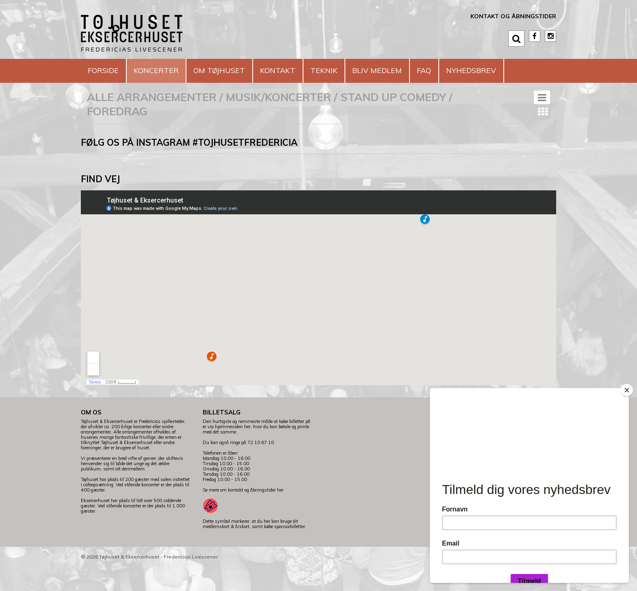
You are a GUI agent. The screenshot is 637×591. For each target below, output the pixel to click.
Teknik (354, 70)
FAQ (467, 70)
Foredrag (117, 135)
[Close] (627, 390)
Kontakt (302, 70)
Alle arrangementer (152, 121)
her (280, 514)
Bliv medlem (414, 70)
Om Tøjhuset (236, 70)
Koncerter (166, 70)
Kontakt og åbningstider (513, 16)
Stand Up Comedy (393, 121)
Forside (106, 70)
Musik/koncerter (278, 121)
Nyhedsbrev (116, 94)
